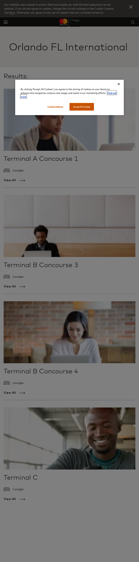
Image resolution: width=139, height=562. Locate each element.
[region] (69, 97)
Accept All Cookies (81, 106)
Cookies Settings (55, 106)
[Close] (119, 84)
